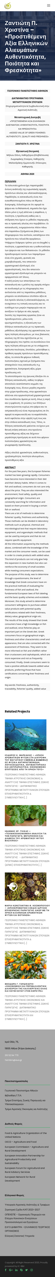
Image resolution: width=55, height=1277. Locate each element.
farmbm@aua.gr (13, 1060)
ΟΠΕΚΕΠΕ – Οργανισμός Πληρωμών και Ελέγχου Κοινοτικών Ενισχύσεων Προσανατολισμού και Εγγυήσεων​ (25, 1218)
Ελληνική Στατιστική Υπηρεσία (19, 1236)
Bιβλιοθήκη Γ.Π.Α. (13, 1095)
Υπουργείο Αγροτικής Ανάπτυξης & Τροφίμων (27, 1204)
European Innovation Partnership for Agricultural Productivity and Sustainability (25, 1159)
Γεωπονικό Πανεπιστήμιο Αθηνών (21, 1090)
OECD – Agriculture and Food (20, 1141)
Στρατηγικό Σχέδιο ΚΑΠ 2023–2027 (22, 1209)
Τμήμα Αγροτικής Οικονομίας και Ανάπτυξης (26, 1109)
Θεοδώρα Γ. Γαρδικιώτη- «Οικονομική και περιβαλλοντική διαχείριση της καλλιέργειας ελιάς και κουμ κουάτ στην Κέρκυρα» (26, 987)
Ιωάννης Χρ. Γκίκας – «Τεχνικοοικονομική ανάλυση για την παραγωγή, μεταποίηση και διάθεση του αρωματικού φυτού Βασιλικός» (26, 836)
